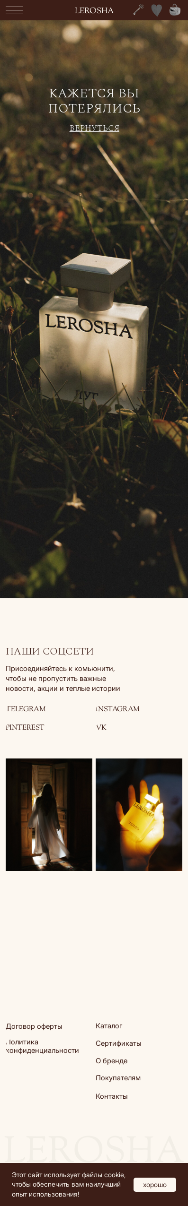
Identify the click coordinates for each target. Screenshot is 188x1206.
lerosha (94, 11)
